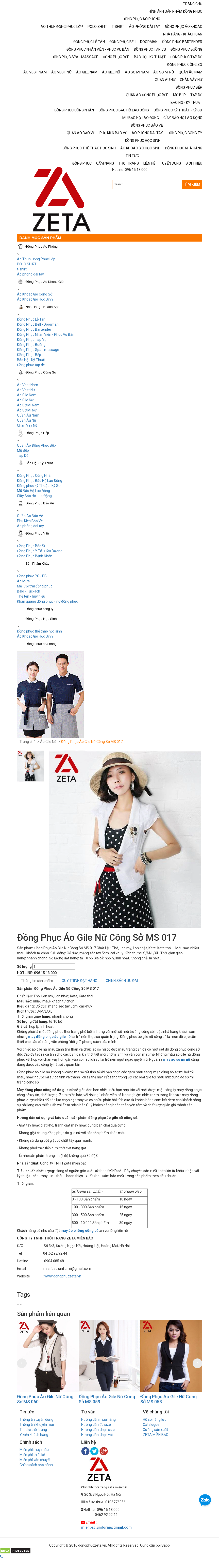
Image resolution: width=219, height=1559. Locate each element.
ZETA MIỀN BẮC (155, 1435)
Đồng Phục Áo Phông (42, 246)
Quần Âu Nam (28, 415)
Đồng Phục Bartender (34, 329)
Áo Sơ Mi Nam (28, 405)
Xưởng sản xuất (155, 1430)
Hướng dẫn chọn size (98, 1430)
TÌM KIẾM (192, 184)
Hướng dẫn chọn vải (97, 1435)
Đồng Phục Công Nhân (35, 475)
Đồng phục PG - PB (32, 576)
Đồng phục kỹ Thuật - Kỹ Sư (39, 486)
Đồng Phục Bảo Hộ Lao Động (39, 481)
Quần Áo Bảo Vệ (30, 516)
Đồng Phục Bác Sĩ (31, 546)
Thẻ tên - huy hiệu (31, 596)
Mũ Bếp (23, 450)
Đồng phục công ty (40, 609)
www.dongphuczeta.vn (62, 1276)
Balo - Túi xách (28, 591)
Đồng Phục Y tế (37, 533)
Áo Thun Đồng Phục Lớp (36, 259)
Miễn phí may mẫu (34, 1450)
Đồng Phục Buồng (31, 345)
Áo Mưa (23, 581)
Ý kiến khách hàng (34, 1435)
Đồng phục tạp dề (31, 365)
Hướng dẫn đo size (96, 1425)
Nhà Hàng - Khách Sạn (42, 307)
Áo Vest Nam (27, 385)
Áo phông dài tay (30, 274)
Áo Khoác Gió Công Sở (34, 294)
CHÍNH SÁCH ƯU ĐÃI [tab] (122, 981)
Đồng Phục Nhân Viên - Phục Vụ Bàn (45, 334)
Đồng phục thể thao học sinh (39, 631)
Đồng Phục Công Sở (41, 372)
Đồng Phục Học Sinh (41, 619)
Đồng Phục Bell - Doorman (38, 324)
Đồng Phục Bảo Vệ (40, 503)
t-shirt (22, 269)
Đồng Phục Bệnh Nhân (34, 556)
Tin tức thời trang (33, 1430)
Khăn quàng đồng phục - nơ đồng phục (47, 601)
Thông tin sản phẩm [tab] (37, 981)
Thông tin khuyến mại (37, 1425)
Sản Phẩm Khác (37, 563)
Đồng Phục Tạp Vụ (31, 340)
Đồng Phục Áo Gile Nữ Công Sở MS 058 (168, 1399)
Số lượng (24, 966)
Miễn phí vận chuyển (36, 1460)
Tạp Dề (22, 455)
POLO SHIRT (27, 264)
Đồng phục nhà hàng (41, 644)
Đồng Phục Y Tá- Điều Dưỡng (39, 551)
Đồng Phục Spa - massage (38, 350)
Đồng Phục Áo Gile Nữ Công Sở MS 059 (107, 1399)
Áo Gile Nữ (25, 400)
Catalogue (151, 1425)
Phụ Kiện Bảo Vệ (30, 521)
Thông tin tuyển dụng (36, 1419)
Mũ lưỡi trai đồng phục (34, 586)
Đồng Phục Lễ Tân (31, 319)
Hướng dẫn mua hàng (98, 1419)
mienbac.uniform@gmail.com (106, 1527)
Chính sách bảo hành (36, 1465)
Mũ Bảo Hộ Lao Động (33, 491)
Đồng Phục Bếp (29, 355)
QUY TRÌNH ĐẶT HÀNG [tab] (79, 981)
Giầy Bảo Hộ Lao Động (34, 496)
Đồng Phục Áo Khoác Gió (45, 282)
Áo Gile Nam (27, 395)
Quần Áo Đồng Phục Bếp (36, 445)
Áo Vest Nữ (26, 390)
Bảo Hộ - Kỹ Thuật (31, 360)
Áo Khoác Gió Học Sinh (35, 299)
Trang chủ (28, 742)
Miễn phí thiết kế (32, 1455)
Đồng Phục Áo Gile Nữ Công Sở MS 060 (45, 1399)
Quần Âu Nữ (26, 420)
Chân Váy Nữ (27, 425)
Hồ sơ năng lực (154, 1419)
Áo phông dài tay (30, 526)
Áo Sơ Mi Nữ (27, 410)
